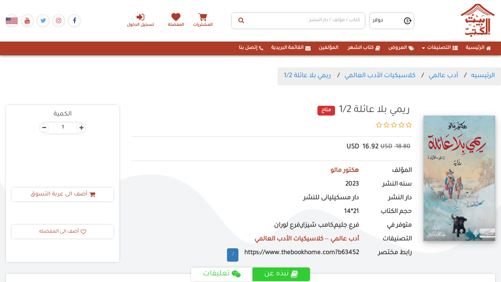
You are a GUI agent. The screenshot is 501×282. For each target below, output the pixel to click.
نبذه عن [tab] (281, 274)
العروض (401, 48)
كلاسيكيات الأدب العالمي (379, 76)
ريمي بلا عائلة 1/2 (307, 76)
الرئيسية (478, 48)
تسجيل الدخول (140, 20)
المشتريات (203, 25)
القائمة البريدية (291, 48)
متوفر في (399, 225)
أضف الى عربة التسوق (63, 195)
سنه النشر (397, 184)
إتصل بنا (251, 48)
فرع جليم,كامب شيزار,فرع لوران (316, 225)
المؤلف (402, 171)
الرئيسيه (483, 76)
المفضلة (176, 25)
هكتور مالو (344, 171)
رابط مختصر (395, 253)
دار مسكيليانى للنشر (331, 198)
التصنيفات (440, 48)
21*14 (351, 212)
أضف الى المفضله (62, 232)
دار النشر (400, 198)
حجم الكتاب (396, 212)
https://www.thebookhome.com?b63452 (301, 253)
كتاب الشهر (364, 48)
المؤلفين (328, 48)
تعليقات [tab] (222, 274)
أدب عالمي (443, 76)
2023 (352, 184)
